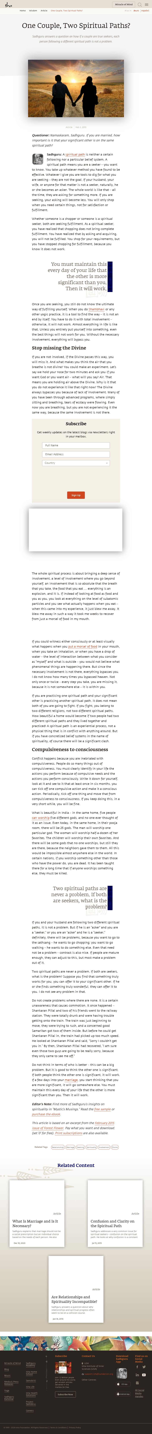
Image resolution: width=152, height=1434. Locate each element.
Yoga (6, 1390)
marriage (71, 1080)
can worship (41, 818)
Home (23, 11)
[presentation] (76, 480)
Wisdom (33, 11)
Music (7, 1375)
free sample (102, 1109)
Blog (6, 1369)
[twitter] (5, 465)
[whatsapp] (6, 451)
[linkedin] (5, 472)
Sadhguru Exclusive (9, 1398)
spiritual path (75, 154)
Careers (30, 1410)
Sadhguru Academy (31, 1364)
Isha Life (30, 1387)
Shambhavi (96, 309)
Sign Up (76, 495)
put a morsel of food (82, 646)
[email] (5, 479)
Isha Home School (31, 1373)
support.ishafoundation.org (98, 1374)
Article (44, 11)
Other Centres (89, 1380)
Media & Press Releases (11, 1383)
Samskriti (31, 1380)
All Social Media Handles (139, 1393)
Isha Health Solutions (32, 1394)
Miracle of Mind (12, 1363)
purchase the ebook (46, 1114)
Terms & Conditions (58, 1427)
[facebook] (5, 458)
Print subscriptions (68, 1133)
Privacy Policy (75, 1427)
